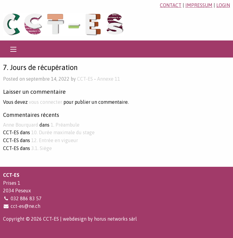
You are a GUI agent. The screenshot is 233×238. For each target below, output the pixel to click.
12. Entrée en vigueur (54, 140)
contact (170, 5)
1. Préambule (65, 125)
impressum (198, 5)
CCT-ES (85, 79)
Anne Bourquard (20, 125)
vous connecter (45, 102)
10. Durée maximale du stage (63, 132)
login (223, 5)
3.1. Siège (41, 148)
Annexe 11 (108, 79)
